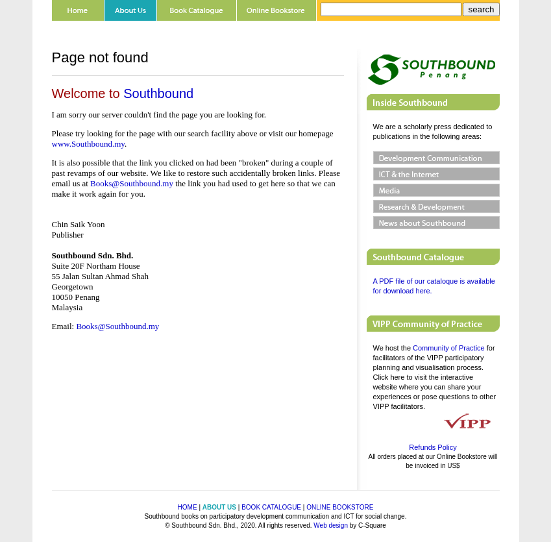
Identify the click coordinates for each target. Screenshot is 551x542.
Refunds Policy (432, 447)
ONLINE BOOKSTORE (339, 507)
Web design (330, 525)
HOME (187, 507)
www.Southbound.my (88, 144)
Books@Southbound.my (132, 183)
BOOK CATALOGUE (271, 507)
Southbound (158, 93)
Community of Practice (449, 348)
